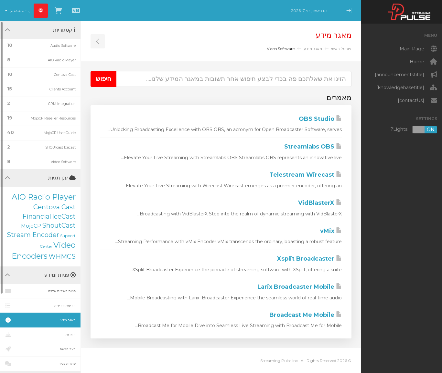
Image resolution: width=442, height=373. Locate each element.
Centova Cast (54, 207)
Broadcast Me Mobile (305, 314)
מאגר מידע (313, 48)
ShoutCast (59, 225)
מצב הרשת (40, 349)
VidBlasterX (320, 202)
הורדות (40, 334)
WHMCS (62, 256)
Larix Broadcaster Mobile (299, 286)
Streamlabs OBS (313, 146)
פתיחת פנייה (40, 364)
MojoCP (31, 226)
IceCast (64, 216)
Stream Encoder (33, 235)
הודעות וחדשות (40, 305)
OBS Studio (320, 118)
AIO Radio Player (44, 197)
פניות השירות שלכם (40, 291)
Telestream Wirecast (305, 174)
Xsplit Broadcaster (309, 258)
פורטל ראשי (341, 48)
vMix (331, 230)
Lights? (414, 130)
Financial (36, 216)
